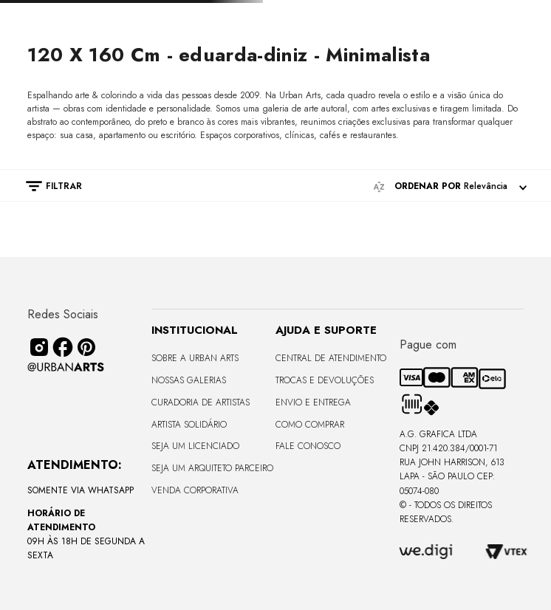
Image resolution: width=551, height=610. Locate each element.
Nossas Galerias (188, 380)
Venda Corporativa (195, 490)
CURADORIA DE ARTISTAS (200, 402)
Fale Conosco (308, 446)
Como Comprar (310, 424)
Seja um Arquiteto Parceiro (212, 468)
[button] (46, 186)
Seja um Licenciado (195, 446)
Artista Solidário (189, 424)
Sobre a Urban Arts (195, 358)
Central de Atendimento (331, 358)
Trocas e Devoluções (325, 380)
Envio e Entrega (313, 402)
